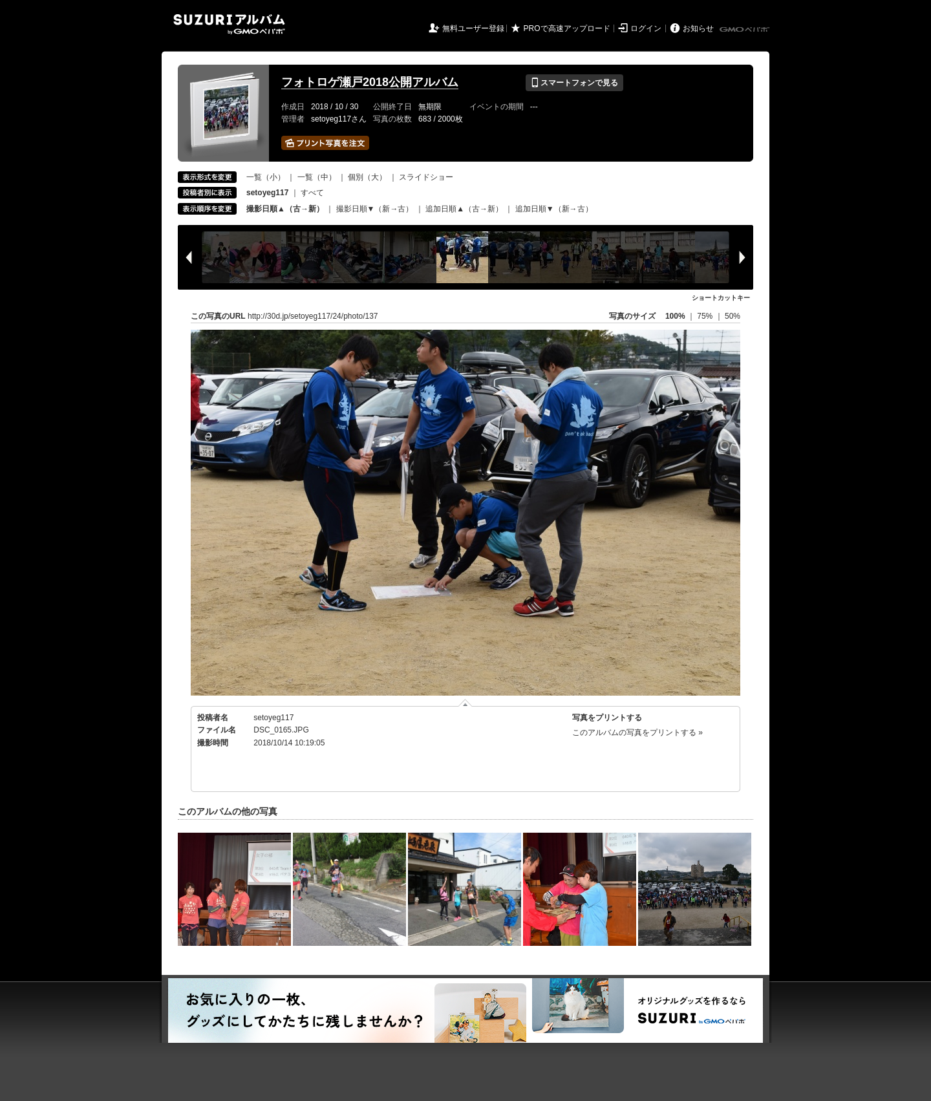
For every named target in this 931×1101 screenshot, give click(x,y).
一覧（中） (316, 177)
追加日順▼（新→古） (554, 208)
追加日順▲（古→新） (464, 208)
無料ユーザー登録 (473, 28)
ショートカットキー (721, 297)
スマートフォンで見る (574, 82)
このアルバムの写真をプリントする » (637, 732)
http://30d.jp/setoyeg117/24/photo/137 (313, 316)
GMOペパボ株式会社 (745, 29)
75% (705, 316)
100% (675, 316)
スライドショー (426, 177)
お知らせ (698, 28)
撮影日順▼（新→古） (375, 208)
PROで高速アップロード (567, 28)
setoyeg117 (273, 717)
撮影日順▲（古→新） (285, 208)
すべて (312, 192)
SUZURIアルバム (229, 24)
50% (732, 316)
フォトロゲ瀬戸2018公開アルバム (369, 82)
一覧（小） (265, 177)
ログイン (645, 28)
